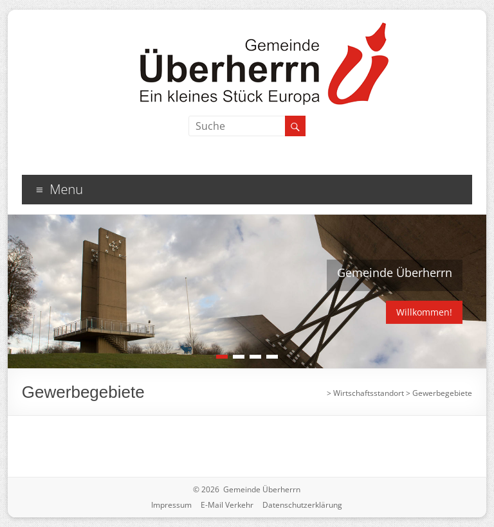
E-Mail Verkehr (227, 504)
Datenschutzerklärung (302, 504)
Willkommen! (424, 312)
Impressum (171, 504)
